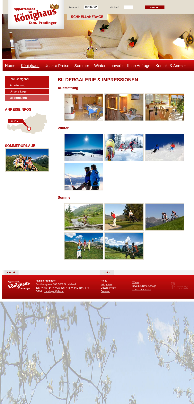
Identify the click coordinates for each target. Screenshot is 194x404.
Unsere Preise (56, 65)
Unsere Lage (18, 91)
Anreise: (73, 7)
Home (10, 65)
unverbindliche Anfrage (130, 65)
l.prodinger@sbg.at (54, 291)
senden (154, 7)
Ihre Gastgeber (19, 79)
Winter (100, 65)
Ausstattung (17, 85)
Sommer (81, 65)
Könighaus (30, 65)
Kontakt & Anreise (171, 65)
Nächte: (114, 7)
